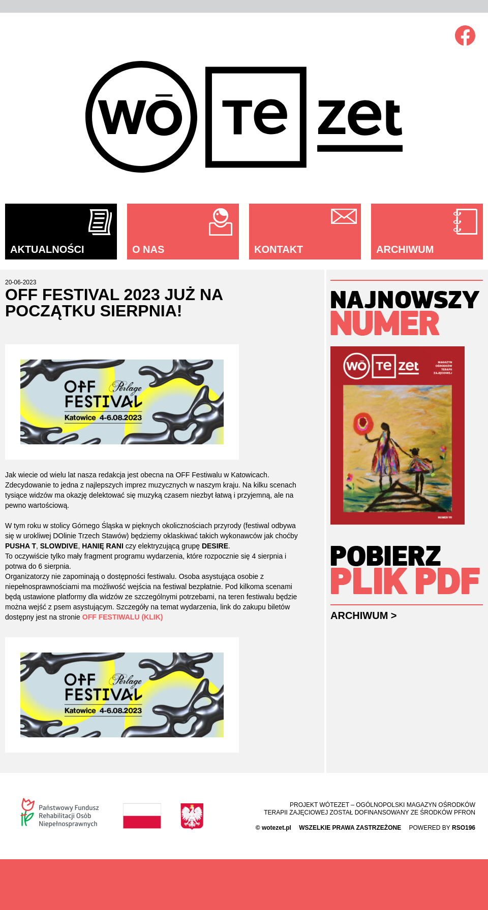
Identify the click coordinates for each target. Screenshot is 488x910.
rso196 (463, 827)
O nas (148, 249)
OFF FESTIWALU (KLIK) (122, 617)
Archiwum (405, 249)
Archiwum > (363, 615)
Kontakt (278, 249)
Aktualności (47, 249)
